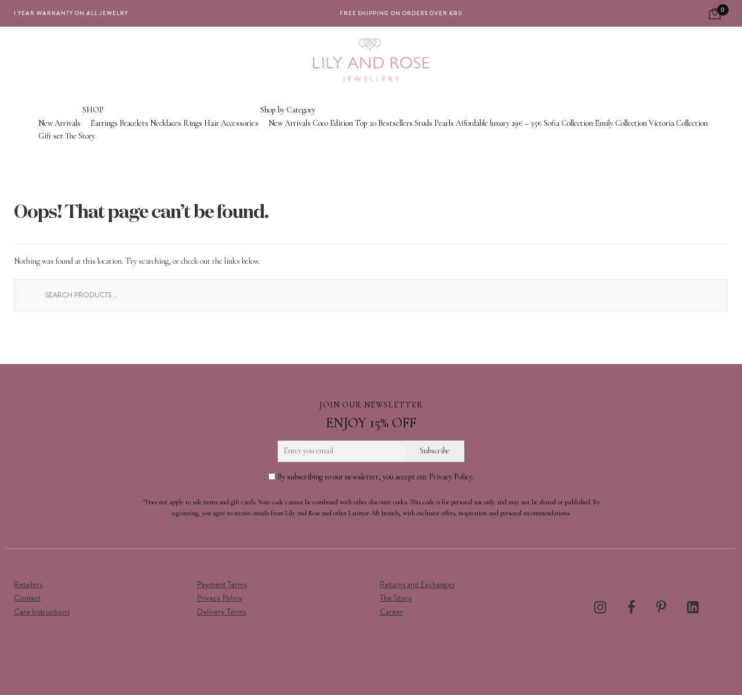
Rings (192, 123)
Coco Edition (332, 123)
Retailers (28, 584)
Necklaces (165, 123)
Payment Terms (222, 584)
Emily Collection (621, 123)
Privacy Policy (219, 597)
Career (391, 611)
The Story (80, 136)
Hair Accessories (231, 123)
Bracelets (133, 123)
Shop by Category (287, 110)
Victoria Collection (678, 123)
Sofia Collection (568, 123)
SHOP (93, 110)
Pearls (444, 123)
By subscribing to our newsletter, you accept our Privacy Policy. (371, 477)
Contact (27, 597)
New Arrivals (59, 123)
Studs (423, 123)
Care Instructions (42, 611)
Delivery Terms (221, 611)
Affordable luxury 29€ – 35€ (499, 123)
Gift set (50, 136)
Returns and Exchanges (417, 584)
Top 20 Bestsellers (384, 123)
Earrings (104, 123)
